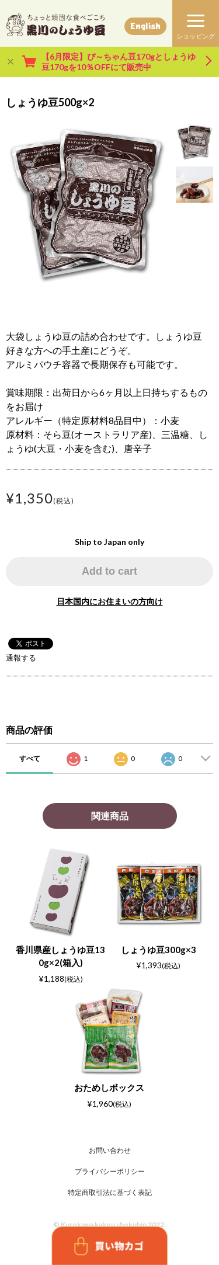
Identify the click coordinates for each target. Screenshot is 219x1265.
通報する (21, 657)
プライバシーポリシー (110, 1171)
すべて (29, 758)
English (145, 26)
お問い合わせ (110, 1150)
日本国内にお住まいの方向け (110, 601)
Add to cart (109, 571)
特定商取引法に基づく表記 (110, 1192)
